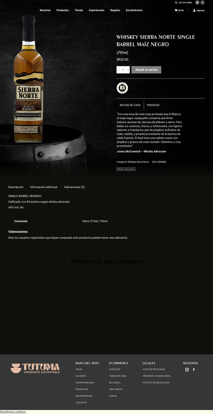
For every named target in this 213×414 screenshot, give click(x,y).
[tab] (130, 105)
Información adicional (43, 187)
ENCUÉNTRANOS (84, 395)
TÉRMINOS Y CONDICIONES (156, 375)
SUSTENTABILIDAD (85, 382)
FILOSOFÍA (81, 375)
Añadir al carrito (146, 69)
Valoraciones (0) (74, 187)
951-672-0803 (185, 2)
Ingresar (199, 10)
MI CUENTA (114, 382)
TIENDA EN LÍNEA (117, 375)
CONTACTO (81, 402)
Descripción (15, 187)
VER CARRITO (115, 389)
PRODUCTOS (82, 389)
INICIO (79, 369)
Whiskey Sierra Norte (138, 162)
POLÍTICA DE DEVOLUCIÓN (156, 382)
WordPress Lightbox (13, 412)
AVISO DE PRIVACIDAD (154, 369)
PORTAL (113, 395)
